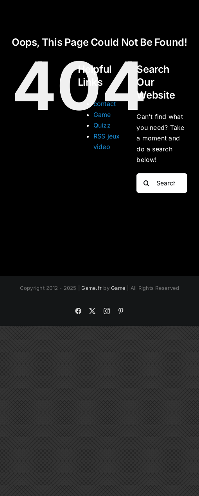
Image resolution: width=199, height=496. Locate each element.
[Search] (146, 183)
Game (102, 115)
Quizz (102, 125)
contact (104, 104)
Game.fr (91, 288)
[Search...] (161, 183)
